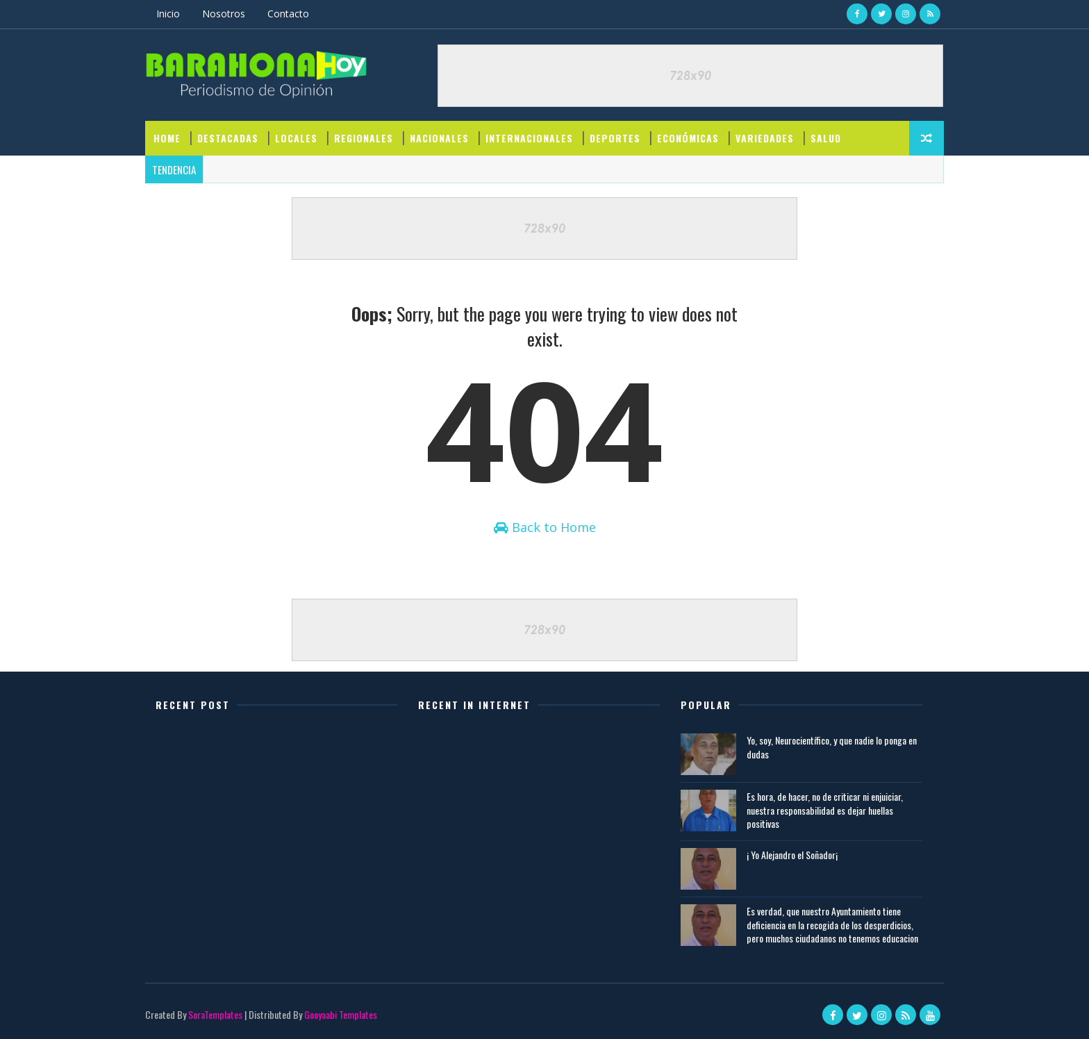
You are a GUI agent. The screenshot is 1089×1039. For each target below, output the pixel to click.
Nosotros (223, 13)
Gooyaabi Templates (340, 1014)
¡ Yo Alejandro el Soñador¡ (792, 854)
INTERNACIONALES (529, 138)
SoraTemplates (215, 1014)
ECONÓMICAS (688, 138)
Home (167, 138)
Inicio (168, 13)
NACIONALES (439, 138)
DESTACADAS (227, 138)
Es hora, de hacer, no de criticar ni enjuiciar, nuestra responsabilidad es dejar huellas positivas (825, 810)
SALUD (825, 138)
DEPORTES (615, 138)
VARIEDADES (764, 138)
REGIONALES (363, 138)
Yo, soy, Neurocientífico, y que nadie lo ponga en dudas (832, 747)
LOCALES (296, 138)
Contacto (288, 13)
